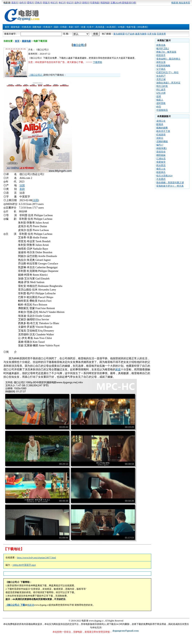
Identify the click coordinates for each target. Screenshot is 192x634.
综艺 (77, 27)
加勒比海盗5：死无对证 (168, 82)
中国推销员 (162, 110)
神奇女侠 (161, 62)
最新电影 (15, 27)
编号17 (159, 145)
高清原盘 (100, 27)
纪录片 (90, 27)
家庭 (118, 369)
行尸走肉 (129, 34)
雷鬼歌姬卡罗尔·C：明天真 (170, 186)
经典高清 (26, 27)
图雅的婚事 (162, 127)
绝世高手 (161, 55)
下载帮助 (97, 62)
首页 (7, 27)
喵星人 (159, 99)
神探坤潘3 (161, 148)
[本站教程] (142, 27)
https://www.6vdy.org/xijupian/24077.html (36, 557)
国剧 (56, 27)
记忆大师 (161, 93)
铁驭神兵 (161, 172)
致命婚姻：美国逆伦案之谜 (170, 182)
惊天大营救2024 (164, 175)
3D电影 (121, 27)
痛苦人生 (161, 168)
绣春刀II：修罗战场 (166, 52)
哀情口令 (161, 121)
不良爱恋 (161, 179)
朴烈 (158, 106)
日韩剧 (63, 27)
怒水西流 (161, 165)
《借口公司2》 (36, 75)
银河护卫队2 (162, 48)
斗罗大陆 (151, 34)
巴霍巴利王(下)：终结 (167, 72)
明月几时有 (162, 86)
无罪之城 (161, 79)
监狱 (158, 96)
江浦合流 (161, 158)
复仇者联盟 (119, 34)
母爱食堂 (161, 162)
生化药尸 (161, 76)
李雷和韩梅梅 (163, 65)
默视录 (159, 124)
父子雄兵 (161, 69)
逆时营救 (161, 103)
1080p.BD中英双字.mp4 (24, 565)
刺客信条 (161, 45)
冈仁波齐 (161, 89)
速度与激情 (140, 34)
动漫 (83, 27)
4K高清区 (111, 27)
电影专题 (131, 27)
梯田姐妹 (161, 155)
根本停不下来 (163, 131)
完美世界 (161, 34)
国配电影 (37, 27)
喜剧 (22, 189)
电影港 (30, 605)
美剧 (71, 27)
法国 (22, 185)
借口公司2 (79, 45)
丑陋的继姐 (162, 141)
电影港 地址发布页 (180, 2)
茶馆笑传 (161, 151)
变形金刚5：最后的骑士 (168, 58)
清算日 (159, 138)
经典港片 (47, 27)
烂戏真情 (161, 134)
